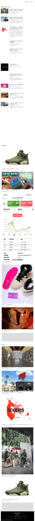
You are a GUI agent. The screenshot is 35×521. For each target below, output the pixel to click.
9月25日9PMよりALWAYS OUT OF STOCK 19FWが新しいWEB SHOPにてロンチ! (16, 75)
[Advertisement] (13, 59)
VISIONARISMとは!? (13, 64)
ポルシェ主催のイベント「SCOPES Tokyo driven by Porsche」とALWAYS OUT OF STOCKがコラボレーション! (16, 27)
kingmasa (18, 11)
